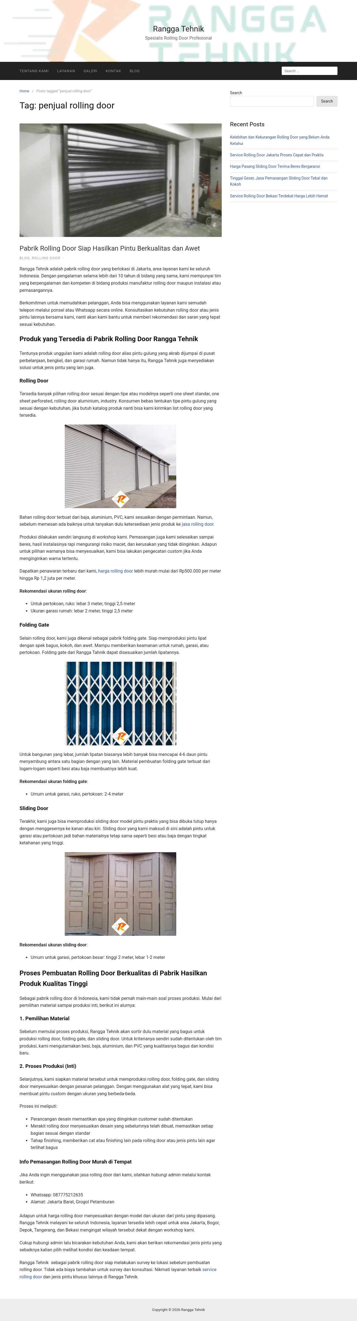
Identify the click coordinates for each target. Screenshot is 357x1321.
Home (24, 91)
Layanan (66, 71)
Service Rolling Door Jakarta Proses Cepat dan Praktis (277, 155)
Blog (135, 71)
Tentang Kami (34, 71)
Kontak (113, 71)
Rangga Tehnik (178, 28)
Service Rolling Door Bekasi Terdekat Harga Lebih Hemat (279, 196)
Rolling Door (46, 258)
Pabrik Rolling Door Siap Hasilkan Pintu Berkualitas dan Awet (110, 248)
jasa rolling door (197, 524)
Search (236, 93)
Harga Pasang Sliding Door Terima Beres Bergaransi (275, 166)
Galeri (90, 71)
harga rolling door (115, 571)
